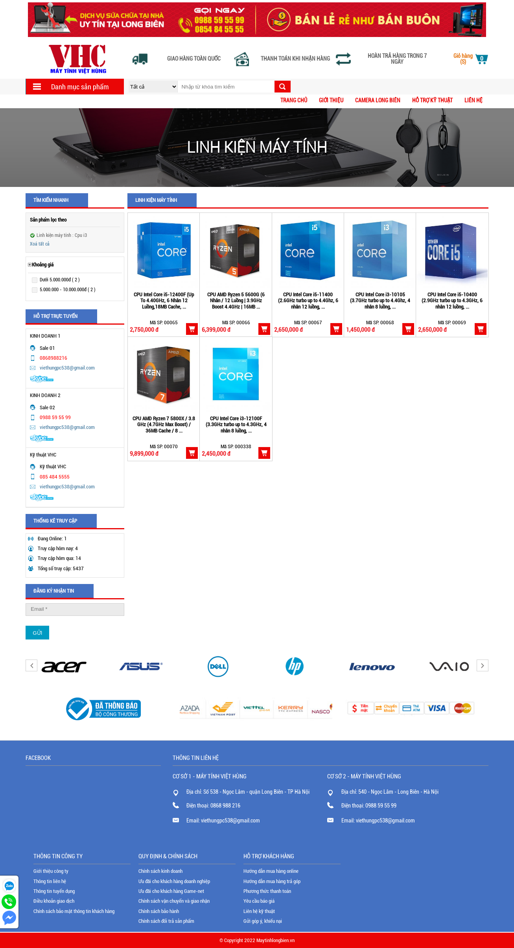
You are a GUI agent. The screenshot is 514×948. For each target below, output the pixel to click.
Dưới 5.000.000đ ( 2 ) (60, 280)
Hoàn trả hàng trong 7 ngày (397, 59)
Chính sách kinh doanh (160, 871)
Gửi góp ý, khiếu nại (262, 921)
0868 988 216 (225, 805)
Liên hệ (473, 100)
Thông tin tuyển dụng (54, 891)
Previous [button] (31, 665)
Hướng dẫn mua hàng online (270, 871)
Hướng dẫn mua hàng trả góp (271, 881)
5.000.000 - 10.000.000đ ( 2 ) (68, 289)
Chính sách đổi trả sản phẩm (166, 921)
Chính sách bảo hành (158, 911)
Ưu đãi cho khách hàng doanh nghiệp (174, 881)
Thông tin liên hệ (49, 881)
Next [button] (482, 665)
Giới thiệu (331, 100)
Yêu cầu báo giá (259, 901)
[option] (64, 666)
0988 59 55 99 (380, 805)
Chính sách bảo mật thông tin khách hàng (73, 911)
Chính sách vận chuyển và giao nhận (174, 901)
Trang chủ (293, 100)
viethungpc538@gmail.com (67, 368)
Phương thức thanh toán (267, 891)
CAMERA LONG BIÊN (377, 100)
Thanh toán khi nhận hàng (295, 59)
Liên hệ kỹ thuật (259, 911)
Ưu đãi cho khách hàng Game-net (171, 891)
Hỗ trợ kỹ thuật (432, 100)
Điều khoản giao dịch (53, 901)
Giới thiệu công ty (50, 871)
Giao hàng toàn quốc (194, 59)
